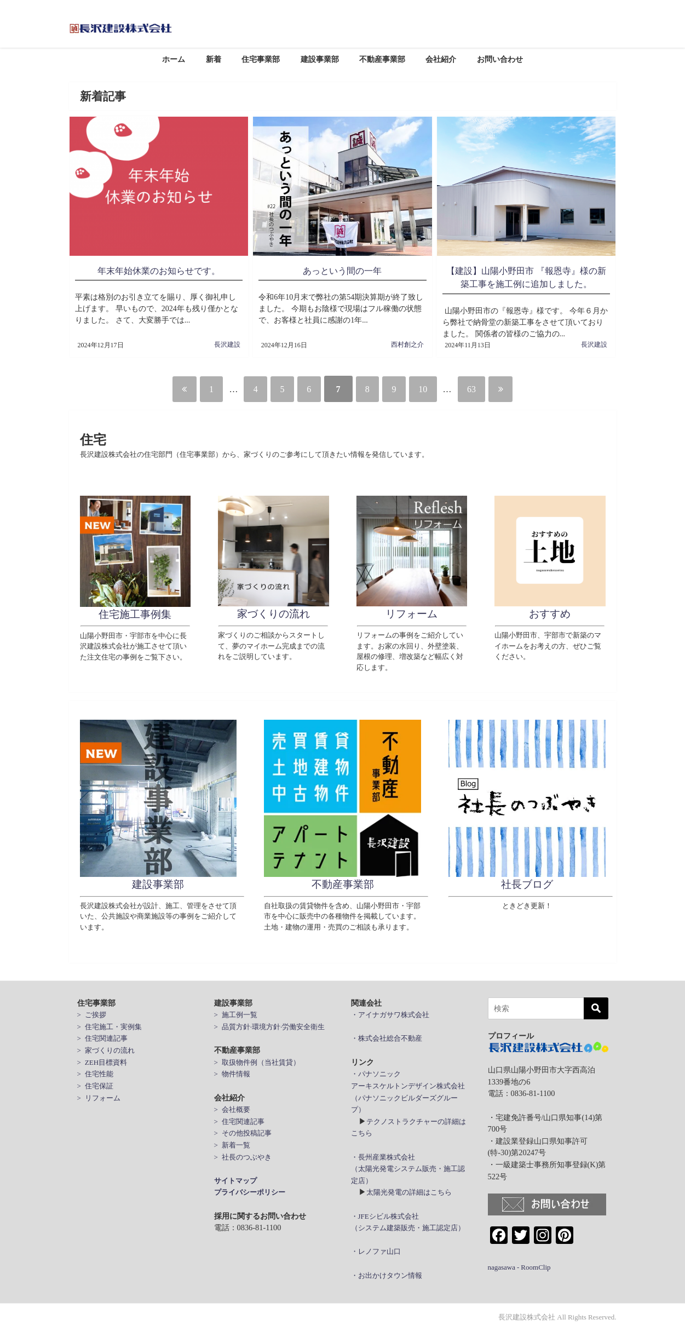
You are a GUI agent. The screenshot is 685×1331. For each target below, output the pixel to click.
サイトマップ (235, 1180)
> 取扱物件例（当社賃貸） (257, 1062)
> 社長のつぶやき (243, 1157)
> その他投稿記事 (243, 1133)
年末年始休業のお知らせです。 (158, 270)
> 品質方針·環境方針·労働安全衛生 (269, 1026)
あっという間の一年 (342, 270)
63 (489, 389)
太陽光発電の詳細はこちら (409, 1192)
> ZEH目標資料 (102, 1062)
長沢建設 (227, 344)
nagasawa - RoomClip (519, 1267)
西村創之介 (407, 344)
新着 (213, 59)
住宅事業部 (260, 59)
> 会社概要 (232, 1109)
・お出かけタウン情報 (386, 1275)
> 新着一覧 (232, 1145)
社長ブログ (527, 884)
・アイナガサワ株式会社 (390, 1014)
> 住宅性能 (95, 1073)
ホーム (173, 59)
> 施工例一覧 (235, 1014)
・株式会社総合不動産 (386, 1038)
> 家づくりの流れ (106, 1050)
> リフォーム (98, 1097)
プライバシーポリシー (249, 1192)
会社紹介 (440, 59)
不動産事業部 (382, 59)
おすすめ (550, 614)
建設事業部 (320, 59)
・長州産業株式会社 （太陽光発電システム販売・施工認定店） (408, 1169)
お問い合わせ (500, 59)
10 (435, 389)
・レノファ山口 (376, 1251)
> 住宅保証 (95, 1085)
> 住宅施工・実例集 (109, 1026)
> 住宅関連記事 (102, 1038)
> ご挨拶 (91, 1014)
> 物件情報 (232, 1073)
